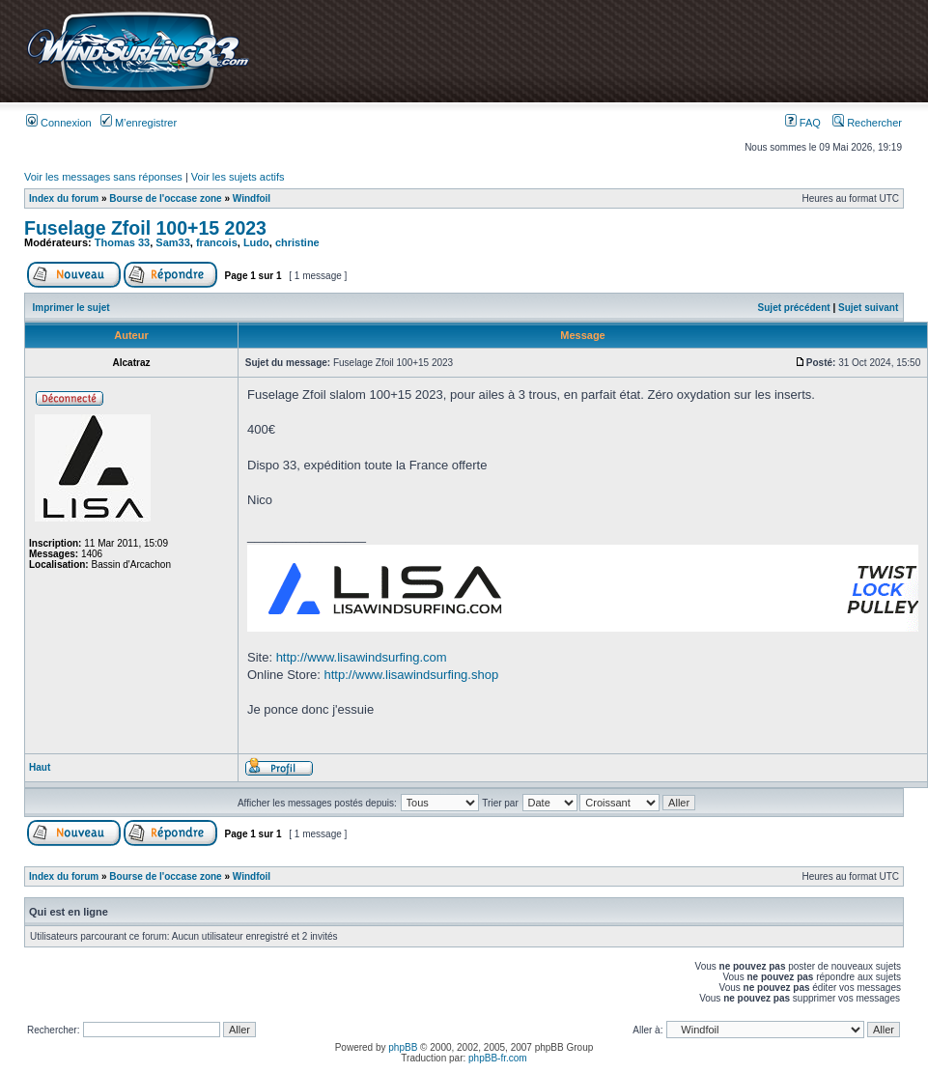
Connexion (59, 122)
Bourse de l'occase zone (165, 198)
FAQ (803, 122)
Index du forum (63, 198)
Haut (39, 767)
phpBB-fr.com (497, 1058)
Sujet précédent (794, 307)
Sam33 (172, 242)
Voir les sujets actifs (238, 177)
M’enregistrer (138, 122)
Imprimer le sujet (71, 307)
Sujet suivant (868, 307)
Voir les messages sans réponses (103, 177)
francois (217, 242)
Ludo (256, 242)
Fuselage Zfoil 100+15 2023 (145, 228)
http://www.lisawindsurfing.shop (411, 674)
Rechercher (867, 122)
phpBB (402, 1047)
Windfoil (251, 198)
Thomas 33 (122, 242)
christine (297, 242)
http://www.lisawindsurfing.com (361, 657)
